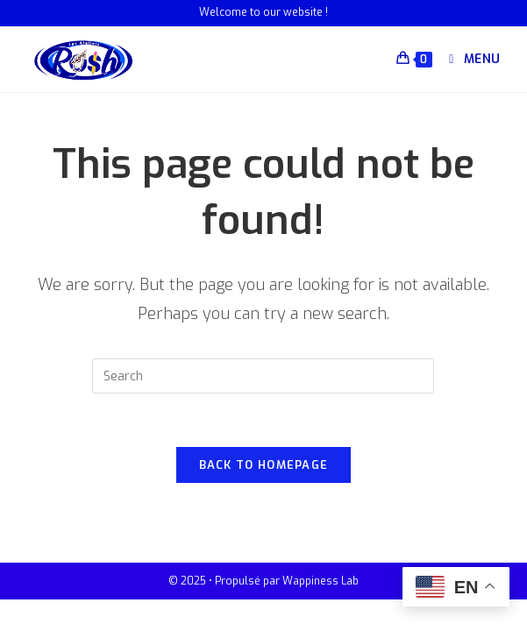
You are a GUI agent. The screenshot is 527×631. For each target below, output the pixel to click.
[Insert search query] (263, 375)
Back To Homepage (264, 464)
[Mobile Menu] (468, 59)
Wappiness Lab (320, 581)
